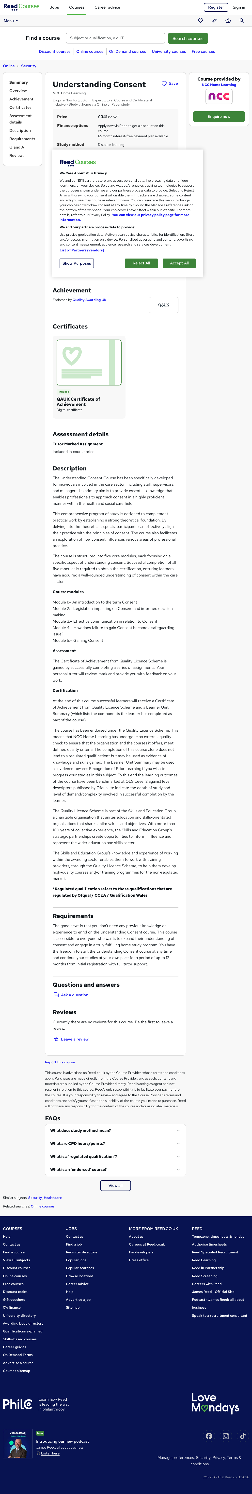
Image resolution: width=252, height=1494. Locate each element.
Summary (18, 82)
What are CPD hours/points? (77, 1143)
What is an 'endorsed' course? (78, 1169)
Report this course (60, 1062)
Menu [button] (12, 21)
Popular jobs (76, 1260)
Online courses (89, 51)
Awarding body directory (23, 1323)
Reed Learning (204, 1260)
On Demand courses (127, 51)
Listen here (50, 1453)
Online (9, 66)
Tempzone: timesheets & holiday (218, 1236)
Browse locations (80, 1276)
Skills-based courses (20, 1339)
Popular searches (80, 1268)
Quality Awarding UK (89, 300)
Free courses (203, 51)
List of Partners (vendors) (82, 250)
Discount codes (15, 1291)
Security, (204, 1457)
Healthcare (53, 1197)
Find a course (43, 37)
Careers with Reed (207, 1284)
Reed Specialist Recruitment (215, 1252)
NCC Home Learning (219, 84)
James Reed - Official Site (213, 1291)
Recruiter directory (81, 1252)
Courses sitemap (16, 1371)
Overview (18, 90)
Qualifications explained (23, 1331)
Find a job (74, 1244)
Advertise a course (18, 1363)
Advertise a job (78, 1299)
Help (7, 1236)
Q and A (16, 147)
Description (20, 130)
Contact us (11, 1244)
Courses (76, 7)
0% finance (12, 1307)
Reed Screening (205, 1276)
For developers (141, 1252)
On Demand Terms (18, 1355)
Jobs (54, 7)
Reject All (141, 263)
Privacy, (219, 1457)
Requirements (22, 138)
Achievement (21, 99)
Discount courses (55, 51)
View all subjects (16, 1260)
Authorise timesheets (209, 1244)
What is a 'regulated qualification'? (83, 1156)
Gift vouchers (14, 1299)
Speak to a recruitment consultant (219, 1315)
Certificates (20, 107)
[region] (127, 213)
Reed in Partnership (208, 1268)
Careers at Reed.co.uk (147, 1244)
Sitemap (73, 1307)
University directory (19, 1315)
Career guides (14, 1347)
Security (28, 66)
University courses (169, 51)
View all (116, 1185)
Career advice (107, 7)
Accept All (179, 263)
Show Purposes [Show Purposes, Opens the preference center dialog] (77, 263)
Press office (139, 1260)
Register (216, 7)
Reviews (17, 155)
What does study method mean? (80, 1130)
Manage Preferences (176, 1457)
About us (136, 1236)
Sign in (239, 7)
